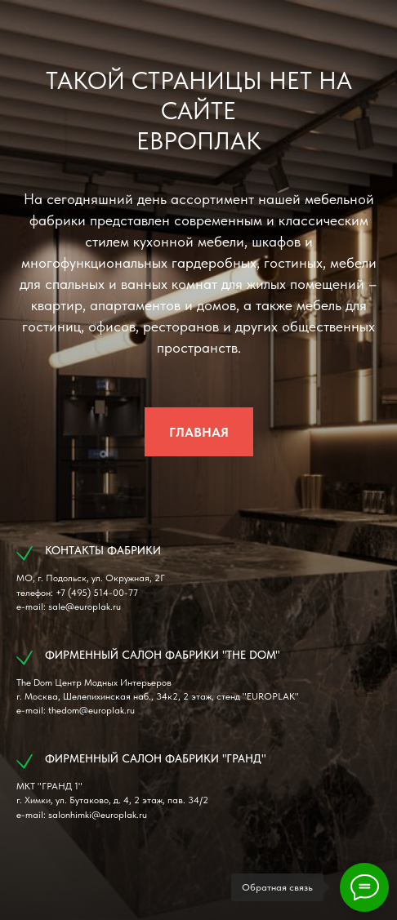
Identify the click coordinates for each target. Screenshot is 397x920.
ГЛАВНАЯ (199, 432)
